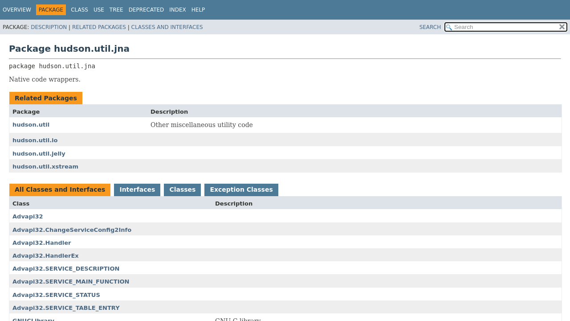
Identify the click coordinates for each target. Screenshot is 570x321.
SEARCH (430, 27)
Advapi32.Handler (41, 242)
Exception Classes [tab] (241, 189)
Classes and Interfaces (167, 27)
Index (177, 10)
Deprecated (146, 10)
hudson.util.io (35, 140)
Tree (116, 10)
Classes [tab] (182, 189)
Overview (17, 10)
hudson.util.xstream (45, 166)
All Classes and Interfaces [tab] (60, 189)
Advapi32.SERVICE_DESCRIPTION (65, 268)
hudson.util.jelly (38, 153)
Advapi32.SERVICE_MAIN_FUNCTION (71, 281)
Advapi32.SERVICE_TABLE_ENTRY (66, 308)
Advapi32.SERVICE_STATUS (56, 295)
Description (49, 27)
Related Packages (99, 27)
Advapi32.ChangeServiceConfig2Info (71, 229)
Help (198, 10)
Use (99, 10)
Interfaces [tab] (137, 189)
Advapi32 (27, 216)
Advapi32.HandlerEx (45, 255)
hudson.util (30, 124)
